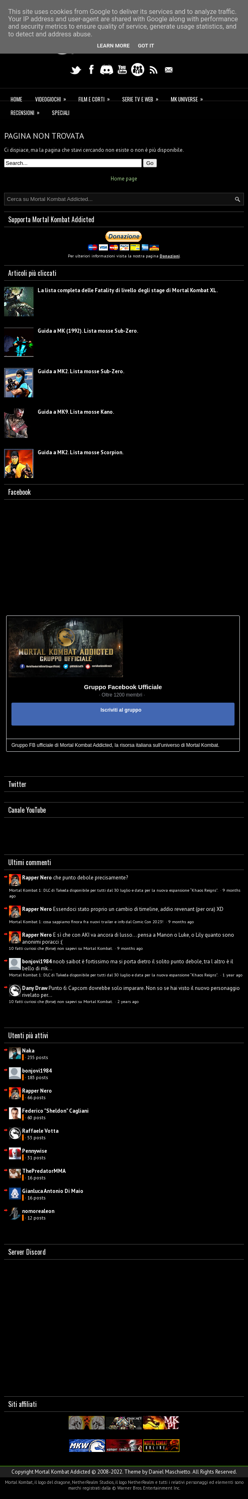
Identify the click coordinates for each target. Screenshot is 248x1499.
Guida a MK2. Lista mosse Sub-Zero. (81, 371)
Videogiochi (53, 98)
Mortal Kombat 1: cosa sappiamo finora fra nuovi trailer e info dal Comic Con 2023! (87, 921)
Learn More (113, 46)
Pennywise (34, 1150)
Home (16, 99)
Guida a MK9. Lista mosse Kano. (76, 411)
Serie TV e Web (143, 98)
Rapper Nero (37, 877)
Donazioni (170, 256)
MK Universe (189, 98)
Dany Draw (34, 988)
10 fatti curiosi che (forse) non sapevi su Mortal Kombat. (61, 948)
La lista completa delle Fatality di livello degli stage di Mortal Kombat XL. (128, 290)
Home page (124, 178)
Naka (28, 1050)
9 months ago (181, 921)
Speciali (60, 112)
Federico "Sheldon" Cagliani (55, 1110)
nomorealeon (38, 1211)
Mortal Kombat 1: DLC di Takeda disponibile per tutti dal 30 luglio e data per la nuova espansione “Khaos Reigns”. (114, 890)
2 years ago (128, 1001)
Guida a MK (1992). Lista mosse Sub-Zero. (88, 330)
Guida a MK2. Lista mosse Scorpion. (80, 452)
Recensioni (28, 111)
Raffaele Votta (40, 1130)
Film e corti (96, 98)
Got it (146, 46)
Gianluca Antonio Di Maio (52, 1191)
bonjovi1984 (36, 961)
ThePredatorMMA (44, 1171)
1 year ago (232, 975)
